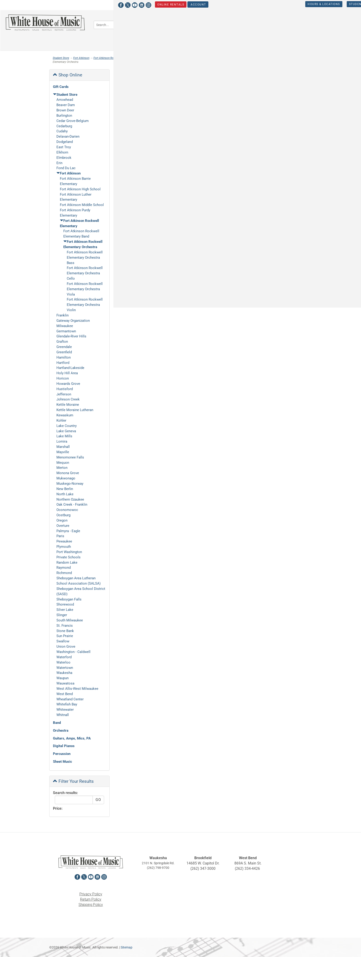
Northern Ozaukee (70, 499)
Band (57, 723)
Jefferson (63, 394)
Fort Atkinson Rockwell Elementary (114, 58)
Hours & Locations (255, 4)
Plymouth (63, 547)
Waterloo (63, 662)
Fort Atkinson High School (80, 189)
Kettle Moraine (67, 405)
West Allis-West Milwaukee (77, 689)
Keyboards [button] (293, 24)
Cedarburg (64, 126)
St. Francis (64, 626)
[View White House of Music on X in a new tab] (59, 4)
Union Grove (65, 646)
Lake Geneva (66, 431)
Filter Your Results (73, 781)
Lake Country (66, 426)
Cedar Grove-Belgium (72, 121)
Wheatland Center (70, 699)
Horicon (62, 378)
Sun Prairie (64, 636)
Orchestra (60, 730)
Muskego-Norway (69, 483)
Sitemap (126, 947)
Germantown (66, 331)
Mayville (62, 452)
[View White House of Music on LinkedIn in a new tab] (73, 4)
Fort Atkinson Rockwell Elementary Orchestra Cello (85, 273)
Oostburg (63, 515)
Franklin (62, 315)
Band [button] (190, 24)
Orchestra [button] (213, 24)
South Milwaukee (69, 620)
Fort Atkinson (81, 58)
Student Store (293, 4)
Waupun (62, 678)
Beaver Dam (65, 105)
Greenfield (64, 352)
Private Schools (68, 557)
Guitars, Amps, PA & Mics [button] (252, 24)
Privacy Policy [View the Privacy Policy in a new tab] (90, 894)
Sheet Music (62, 762)
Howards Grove (68, 384)
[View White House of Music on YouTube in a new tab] (66, 4)
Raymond (63, 568)
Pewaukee (64, 541)
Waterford (64, 657)
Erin (59, 163)
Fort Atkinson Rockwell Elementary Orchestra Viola (85, 289)
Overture (62, 526)
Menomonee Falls (70, 457)
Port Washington (69, 552)
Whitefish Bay (66, 704)
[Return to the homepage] (45, 22)
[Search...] (127, 25)
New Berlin (64, 489)
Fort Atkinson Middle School (82, 205)
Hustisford (64, 389)
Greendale (64, 347)
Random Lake (66, 562)
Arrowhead (64, 100)
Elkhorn (62, 152)
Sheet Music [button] (196, 37)
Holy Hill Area (67, 373)
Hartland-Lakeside (70, 368)
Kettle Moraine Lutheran (74, 410)
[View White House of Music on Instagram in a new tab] (80, 4)
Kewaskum (64, 415)
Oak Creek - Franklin (71, 504)
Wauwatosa (65, 683)
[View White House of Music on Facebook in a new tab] (52, 4)
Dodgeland (64, 142)
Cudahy (62, 131)
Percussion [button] (321, 24)
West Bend (64, 694)
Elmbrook (63, 158)
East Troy (63, 147)
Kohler (61, 420)
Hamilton (63, 357)
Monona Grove (67, 473)
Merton (61, 468)
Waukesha (64, 673)
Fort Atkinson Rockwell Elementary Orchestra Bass (85, 257)
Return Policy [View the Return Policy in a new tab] (90, 899)
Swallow (62, 641)
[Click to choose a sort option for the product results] (143, 92)
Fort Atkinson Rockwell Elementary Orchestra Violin (85, 304)
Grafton (62, 341)
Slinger (61, 615)
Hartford (62, 363)
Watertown (64, 668)
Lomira (61, 441)
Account (129, 4)
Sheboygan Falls (69, 599)
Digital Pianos (64, 746)
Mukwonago (65, 478)
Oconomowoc (67, 510)
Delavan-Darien (67, 136)
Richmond (64, 573)
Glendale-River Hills (71, 336)
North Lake (64, 494)
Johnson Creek (68, 399)
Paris (60, 536)
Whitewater (65, 710)
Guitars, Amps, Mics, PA (72, 738)
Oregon (61, 520)
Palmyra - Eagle (68, 531)
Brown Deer (65, 110)
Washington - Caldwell (73, 652)
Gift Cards (61, 87)
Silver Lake (64, 610)
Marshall (63, 447)
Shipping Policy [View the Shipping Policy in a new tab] (91, 904)
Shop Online (67, 75)
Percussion (61, 754)
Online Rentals (102, 4)
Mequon (62, 463)
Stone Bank (65, 631)
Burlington (64, 115)
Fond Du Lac (66, 168)
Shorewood (65, 604)
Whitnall (62, 715)
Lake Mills (64, 436)
